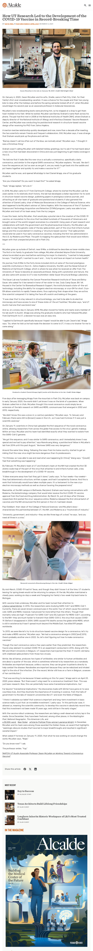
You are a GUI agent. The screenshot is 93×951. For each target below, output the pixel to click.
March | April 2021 (31, 24)
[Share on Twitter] (30, 769)
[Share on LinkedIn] (35, 769)
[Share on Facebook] (24, 769)
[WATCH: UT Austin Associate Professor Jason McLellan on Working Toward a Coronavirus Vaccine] (42, 755)
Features (20, 24)
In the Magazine (14, 830)
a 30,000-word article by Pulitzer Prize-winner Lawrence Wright (38, 722)
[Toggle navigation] (89, 5)
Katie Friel (9, 24)
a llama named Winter (12, 606)
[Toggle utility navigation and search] (84, 5)
